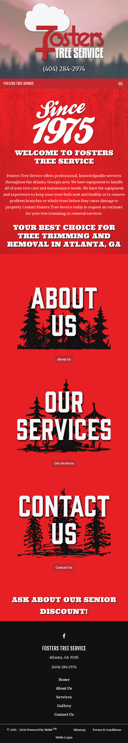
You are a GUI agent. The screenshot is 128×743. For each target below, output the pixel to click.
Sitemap (79, 729)
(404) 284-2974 (64, 69)
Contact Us (64, 714)
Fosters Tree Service (18, 83)
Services (64, 697)
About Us (64, 688)
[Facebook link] (64, 636)
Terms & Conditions (106, 729)
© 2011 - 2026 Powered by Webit (32, 729)
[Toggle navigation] (120, 83)
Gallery (64, 706)
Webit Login (64, 737)
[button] (64, 312)
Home (64, 679)
